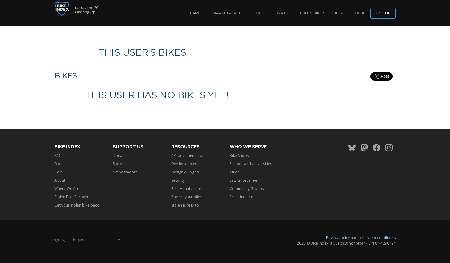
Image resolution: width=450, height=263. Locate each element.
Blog (256, 12)
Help (338, 12)
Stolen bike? (310, 12)
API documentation (187, 155)
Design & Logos (185, 172)
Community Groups (247, 188)
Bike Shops (239, 155)
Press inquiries (242, 196)
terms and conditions (377, 237)
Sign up (383, 13)
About (59, 180)
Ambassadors (125, 172)
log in (359, 12)
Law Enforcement (244, 180)
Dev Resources (184, 163)
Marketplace (227, 12)
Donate (279, 12)
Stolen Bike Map (185, 205)
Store (117, 163)
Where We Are (66, 188)
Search (195, 12)
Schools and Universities (251, 163)
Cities (234, 172)
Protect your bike (186, 196)
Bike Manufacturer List (190, 188)
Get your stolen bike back (76, 205)
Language (58, 239)
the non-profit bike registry (94, 10)
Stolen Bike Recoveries (73, 196)
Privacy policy (338, 237)
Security (178, 180)
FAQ (58, 155)
